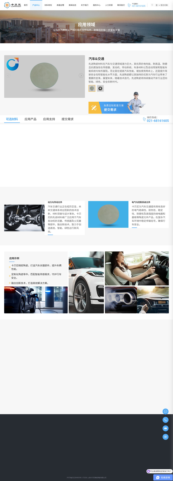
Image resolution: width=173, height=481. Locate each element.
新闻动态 (72, 5)
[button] (81, 75)
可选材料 (12, 119)
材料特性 (48, 5)
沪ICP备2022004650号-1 (75, 478)
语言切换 (163, 5)
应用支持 (49, 119)
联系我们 (121, 5)
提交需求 (68, 119)
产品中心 (36, 5)
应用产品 (31, 119)
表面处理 (60, 5)
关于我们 (84, 5)
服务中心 (97, 5)
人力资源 (109, 5)
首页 (26, 5)
